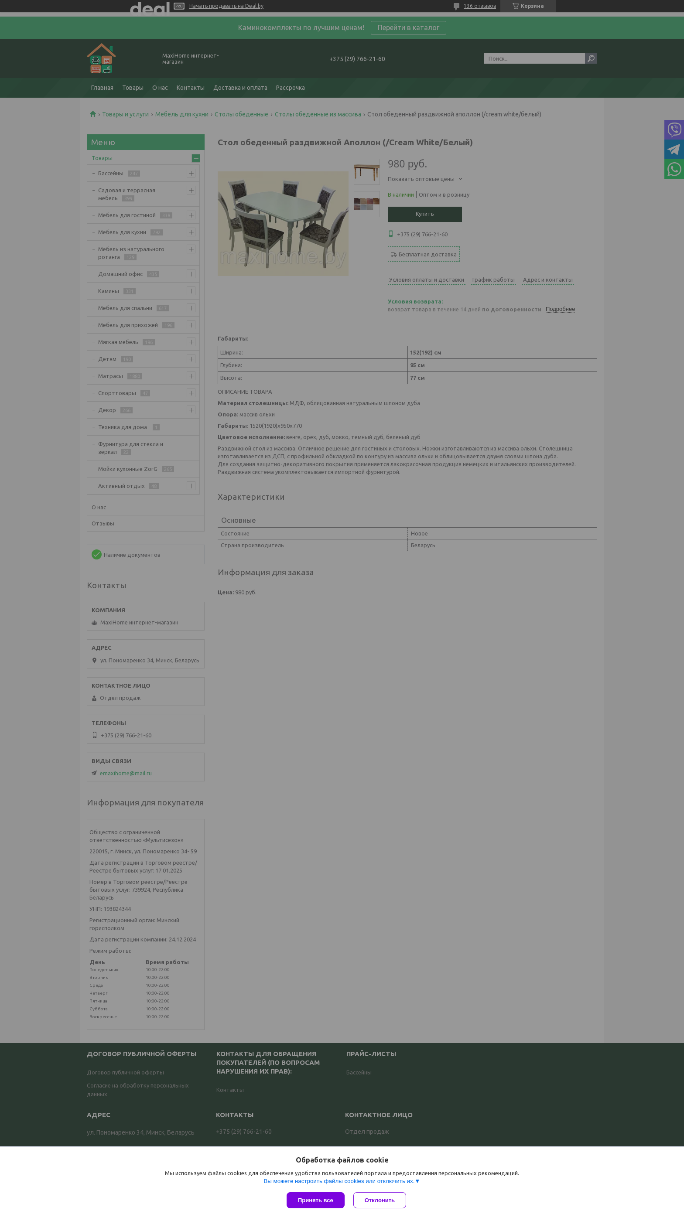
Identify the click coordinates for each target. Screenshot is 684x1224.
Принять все (315, 1200)
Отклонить (380, 1200)
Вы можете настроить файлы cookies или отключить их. (338, 1181)
